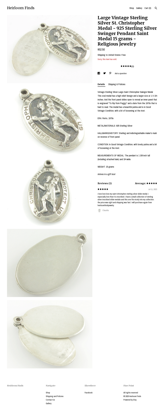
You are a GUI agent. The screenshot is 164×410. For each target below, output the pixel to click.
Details (101, 84)
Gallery (139, 8)
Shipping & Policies (116, 84)
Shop (131, 8)
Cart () (147, 8)
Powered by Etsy (130, 399)
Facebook (89, 392)
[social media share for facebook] (99, 73)
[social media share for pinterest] (110, 73)
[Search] (156, 8)
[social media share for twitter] (104, 73)
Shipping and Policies (54, 396)
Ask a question (121, 73)
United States (114, 54)
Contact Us (50, 399)
